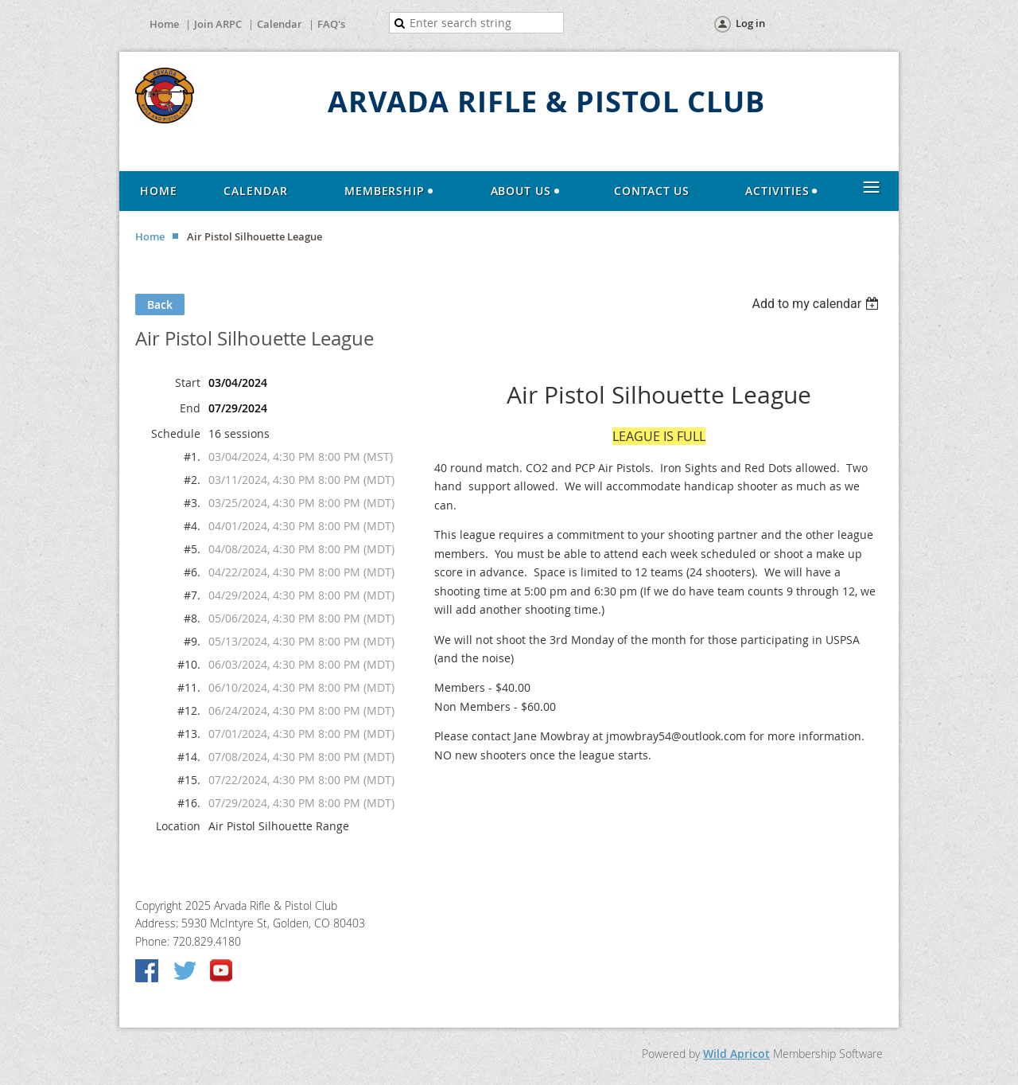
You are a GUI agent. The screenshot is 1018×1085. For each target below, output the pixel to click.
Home (164, 24)
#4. (192, 525)
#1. (192, 456)
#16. (188, 802)
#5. (192, 548)
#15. (188, 779)
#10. (188, 664)
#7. (192, 595)
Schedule (175, 433)
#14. (188, 756)
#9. (192, 641)
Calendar (279, 24)
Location (178, 825)
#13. (188, 733)
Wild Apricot (736, 1053)
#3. (192, 502)
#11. (188, 687)
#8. (192, 618)
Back (160, 304)
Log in (750, 23)
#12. (188, 710)
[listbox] (817, 304)
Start (187, 382)
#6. (192, 572)
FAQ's (331, 24)
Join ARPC (218, 24)
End (190, 408)
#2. (192, 479)
